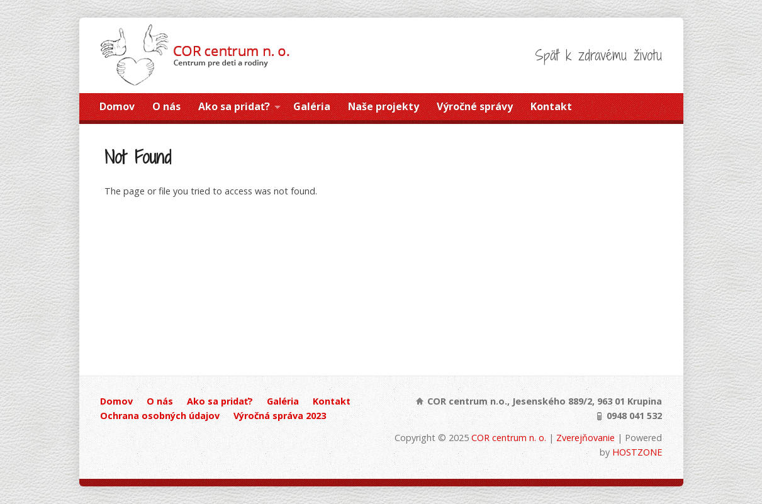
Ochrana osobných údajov (160, 416)
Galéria (311, 106)
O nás (166, 106)
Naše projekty (383, 106)
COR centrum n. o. (508, 438)
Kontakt (551, 106)
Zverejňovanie (585, 438)
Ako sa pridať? (234, 106)
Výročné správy (475, 106)
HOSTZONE (637, 452)
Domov (117, 106)
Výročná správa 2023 (279, 416)
